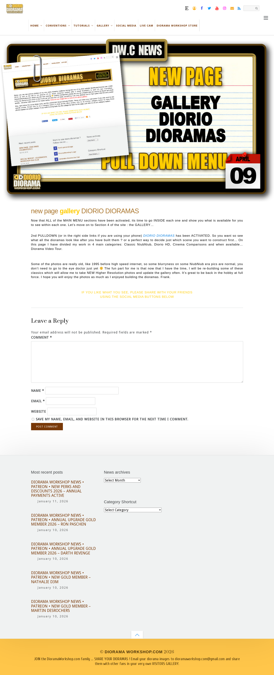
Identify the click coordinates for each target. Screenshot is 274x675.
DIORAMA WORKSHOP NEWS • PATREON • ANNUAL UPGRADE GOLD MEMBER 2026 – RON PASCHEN (63, 520)
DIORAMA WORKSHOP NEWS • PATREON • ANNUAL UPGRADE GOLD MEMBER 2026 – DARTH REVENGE (63, 548)
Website (38, 411)
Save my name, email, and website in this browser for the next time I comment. (112, 419)
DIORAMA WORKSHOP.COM (134, 652)
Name (37, 391)
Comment (41, 337)
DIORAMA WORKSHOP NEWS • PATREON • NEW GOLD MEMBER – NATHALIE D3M (61, 577)
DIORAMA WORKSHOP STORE (177, 25)
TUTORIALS (81, 25)
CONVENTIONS (56, 25)
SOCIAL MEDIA (126, 25)
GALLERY (103, 25)
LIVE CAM (146, 25)
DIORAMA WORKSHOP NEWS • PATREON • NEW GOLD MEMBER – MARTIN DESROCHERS (61, 606)
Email (38, 401)
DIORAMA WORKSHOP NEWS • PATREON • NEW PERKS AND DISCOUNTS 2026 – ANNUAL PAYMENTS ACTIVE (57, 489)
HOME (34, 25)
